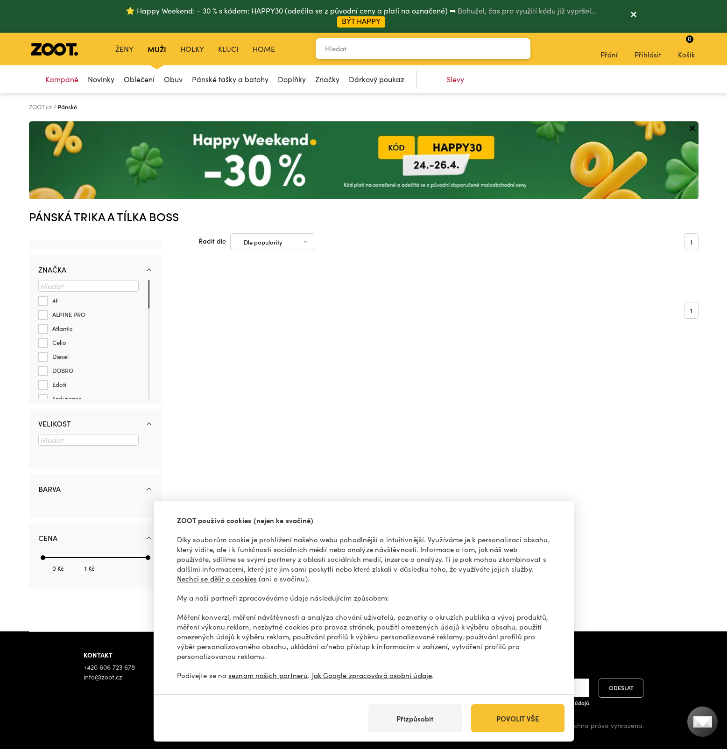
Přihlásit (648, 48)
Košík (686, 46)
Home (264, 49)
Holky (192, 49)
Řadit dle (212, 241)
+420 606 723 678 (109, 667)
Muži (157, 49)
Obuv (173, 79)
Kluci (228, 49)
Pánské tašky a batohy (230, 79)
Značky (327, 79)
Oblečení (139, 79)
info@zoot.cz (103, 676)
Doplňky (292, 79)
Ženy (124, 49)
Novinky (101, 79)
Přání (609, 48)
